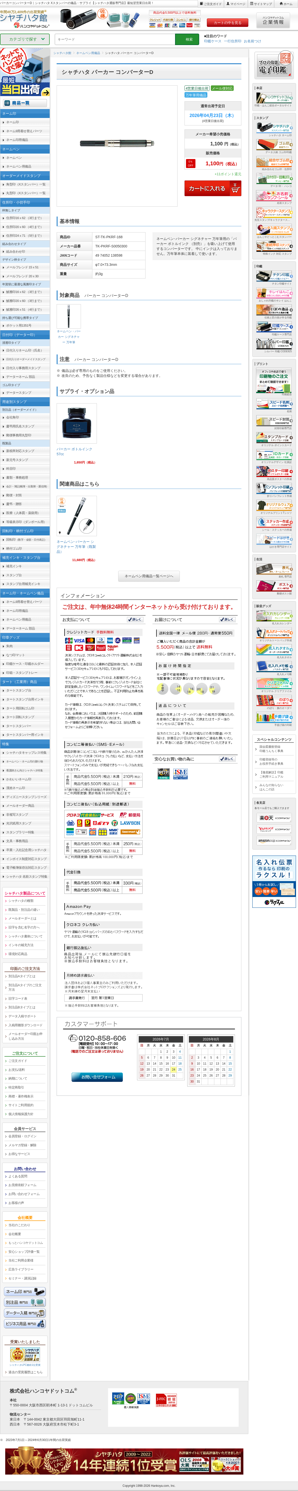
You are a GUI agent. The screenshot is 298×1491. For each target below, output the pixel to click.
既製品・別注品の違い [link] (23, 910)
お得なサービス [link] (19, 1154)
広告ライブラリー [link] (20, 1269)
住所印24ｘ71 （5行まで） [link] (24, 235)
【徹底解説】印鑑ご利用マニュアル (271, 774)
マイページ (237, 4)
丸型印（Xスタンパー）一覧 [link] (25, 193)
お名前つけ (252, 41)
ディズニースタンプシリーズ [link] (26, 797)
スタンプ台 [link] (14, 575)
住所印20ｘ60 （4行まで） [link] (24, 227)
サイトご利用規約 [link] (20, 1105)
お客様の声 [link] (16, 1203)
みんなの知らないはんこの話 (271, 787)
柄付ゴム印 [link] (14, 548)
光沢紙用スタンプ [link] (18, 823)
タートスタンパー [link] (18, 726)
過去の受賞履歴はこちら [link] (25, 1372)
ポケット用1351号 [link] (19, 325)
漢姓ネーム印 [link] (15, 788)
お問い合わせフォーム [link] (23, 1194)
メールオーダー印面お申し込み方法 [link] (25, 1036)
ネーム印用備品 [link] (17, 140)
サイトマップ (263, 4)
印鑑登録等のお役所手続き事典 (271, 761)
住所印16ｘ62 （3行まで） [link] (24, 218)
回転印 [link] (26, 539)
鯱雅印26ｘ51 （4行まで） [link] (24, 309)
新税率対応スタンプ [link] (20, 451)
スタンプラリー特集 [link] (20, 832)
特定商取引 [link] (16, 1087)
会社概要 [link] (14, 1234)
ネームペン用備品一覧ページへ (149, 576)
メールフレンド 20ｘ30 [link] (22, 276)
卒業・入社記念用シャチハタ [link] (26, 850)
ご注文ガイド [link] (17, 1061)
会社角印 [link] (12, 417)
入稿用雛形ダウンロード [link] (25, 1025)
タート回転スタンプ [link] (20, 717)
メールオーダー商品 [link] (20, 805)
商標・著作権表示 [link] (20, 1096)
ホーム (288, 4)
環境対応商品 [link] (17, 954)
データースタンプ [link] (18, 393)
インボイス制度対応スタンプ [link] (26, 859)
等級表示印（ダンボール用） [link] (26, 522)
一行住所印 (232, 41)
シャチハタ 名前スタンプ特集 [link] (26, 876)
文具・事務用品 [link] (17, 841)
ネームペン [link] (14, 158)
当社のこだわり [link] (19, 1225)
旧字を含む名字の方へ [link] (23, 927)
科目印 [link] (11, 468)
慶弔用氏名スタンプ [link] (20, 426)
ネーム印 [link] (12, 122)
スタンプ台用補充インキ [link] (23, 584)
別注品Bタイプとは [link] (21, 1007)
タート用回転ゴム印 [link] (20, 708)
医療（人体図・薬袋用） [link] (23, 513)
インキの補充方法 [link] (20, 945)
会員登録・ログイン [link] (22, 1136)
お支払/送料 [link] (16, 1070)
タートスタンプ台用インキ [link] (24, 699)
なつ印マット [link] (15, 655)
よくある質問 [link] (17, 1176)
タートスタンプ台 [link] (18, 690)
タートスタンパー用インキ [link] (24, 735)
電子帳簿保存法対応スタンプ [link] (26, 867)
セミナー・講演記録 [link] (22, 1278)
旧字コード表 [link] (17, 998)
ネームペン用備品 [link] (18, 166)
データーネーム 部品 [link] (20, 377)
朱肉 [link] (9, 646)
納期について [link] (17, 1078)
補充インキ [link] (14, 566)
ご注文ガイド (213, 4)
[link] (77, 435)
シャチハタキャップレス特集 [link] (26, 752)
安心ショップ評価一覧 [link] (23, 1252)
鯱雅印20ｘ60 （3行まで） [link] (24, 301)
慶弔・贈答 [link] (14, 504)
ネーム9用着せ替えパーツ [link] (24, 131)
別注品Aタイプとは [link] (21, 976)
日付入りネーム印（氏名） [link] (24, 350)
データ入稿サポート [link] (22, 1016)
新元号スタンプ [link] (17, 460)
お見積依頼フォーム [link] (22, 1185)
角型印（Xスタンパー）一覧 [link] (25, 184)
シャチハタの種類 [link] (20, 901)
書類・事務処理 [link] (17, 477)
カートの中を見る (228, 23)
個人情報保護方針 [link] (20, 1114)
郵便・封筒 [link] (14, 495)
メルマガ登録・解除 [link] (22, 1145)
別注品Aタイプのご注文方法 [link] (24, 987)
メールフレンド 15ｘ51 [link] (22, 267)
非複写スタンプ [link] (17, 814)
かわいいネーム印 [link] (18, 779)
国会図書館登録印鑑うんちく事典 (271, 749)
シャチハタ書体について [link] (25, 936)
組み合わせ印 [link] (15, 251)
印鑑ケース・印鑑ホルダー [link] (24, 664)
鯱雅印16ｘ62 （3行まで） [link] (24, 292)
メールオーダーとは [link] (22, 918)
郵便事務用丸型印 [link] (18, 435)
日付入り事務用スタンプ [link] (23, 368)
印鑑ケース (213, 41)
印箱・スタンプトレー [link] (21, 673)
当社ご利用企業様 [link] (20, 1260)
